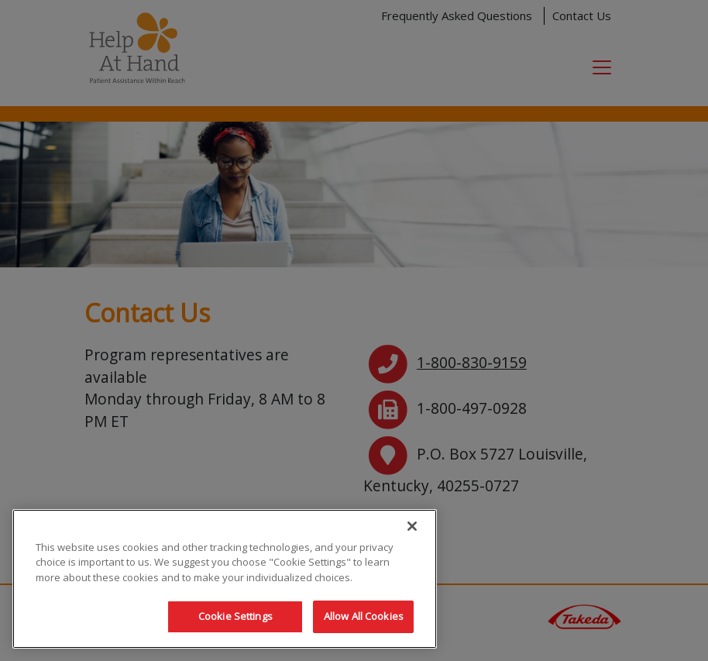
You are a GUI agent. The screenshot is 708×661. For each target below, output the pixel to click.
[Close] (412, 526)
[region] (224, 579)
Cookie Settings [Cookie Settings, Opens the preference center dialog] (235, 616)
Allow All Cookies (364, 616)
